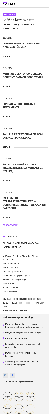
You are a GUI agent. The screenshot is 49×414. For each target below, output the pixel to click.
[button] (7, 56)
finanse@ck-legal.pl (19, 279)
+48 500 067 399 (10, 267)
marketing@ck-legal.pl (19, 275)
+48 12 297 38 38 (11, 263)
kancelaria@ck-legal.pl (13, 271)
